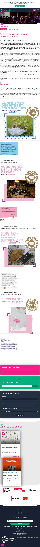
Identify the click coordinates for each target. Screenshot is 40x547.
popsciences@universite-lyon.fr (20, 533)
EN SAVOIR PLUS (19, 6)
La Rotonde (10, 74)
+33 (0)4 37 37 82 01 (21, 534)
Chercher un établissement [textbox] (7, 411)
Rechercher (20, 415)
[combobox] (20, 411)
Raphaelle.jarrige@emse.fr (7, 372)
